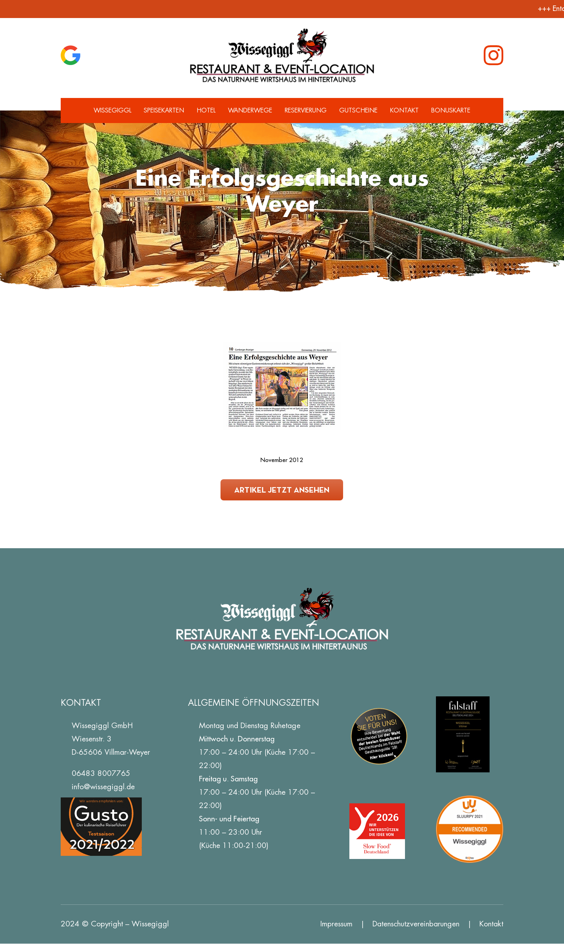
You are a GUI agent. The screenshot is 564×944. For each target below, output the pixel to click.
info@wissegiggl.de (103, 787)
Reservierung (306, 110)
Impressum (336, 924)
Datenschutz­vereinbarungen (415, 924)
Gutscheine (358, 110)
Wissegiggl (112, 110)
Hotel (206, 110)
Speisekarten (164, 110)
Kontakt (404, 110)
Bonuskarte (450, 110)
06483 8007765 (101, 773)
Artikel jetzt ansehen (281, 490)
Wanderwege (250, 110)
